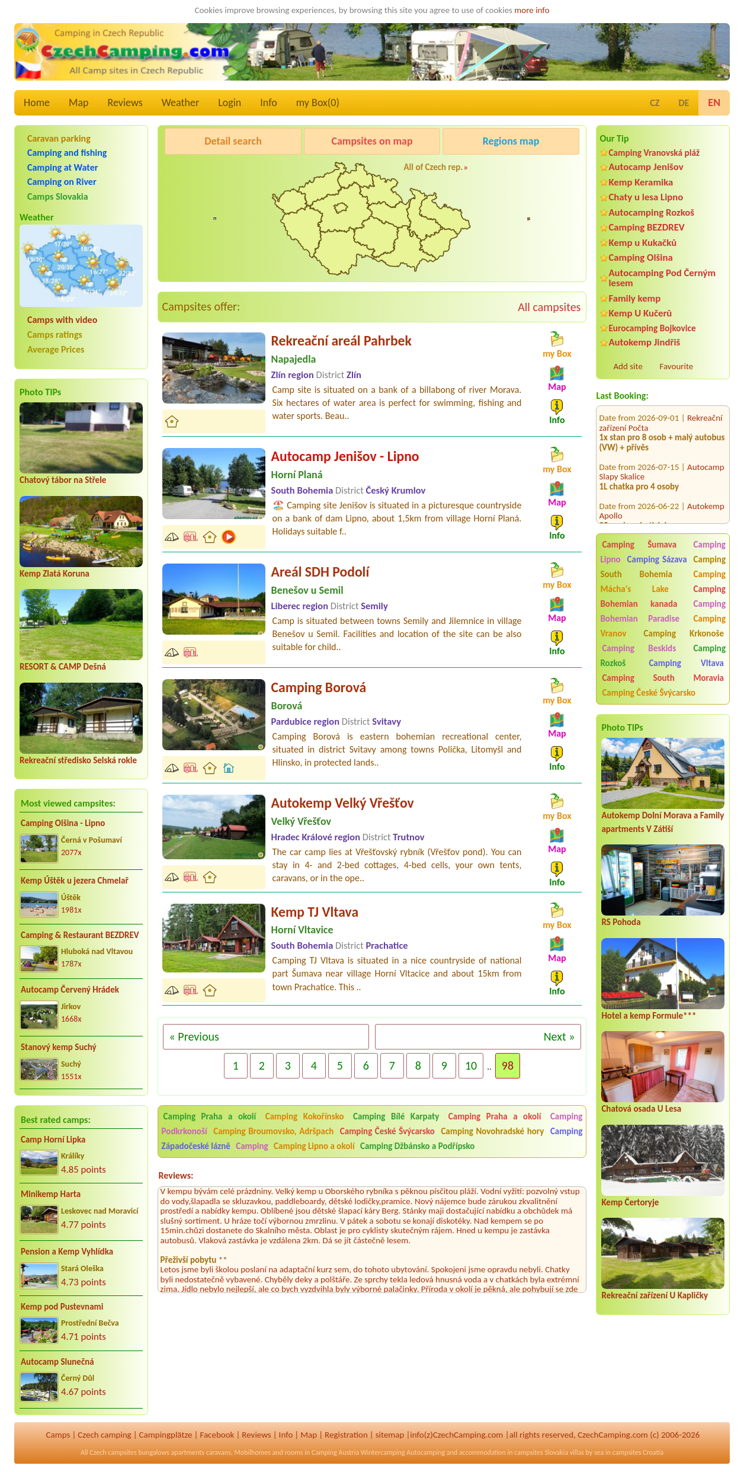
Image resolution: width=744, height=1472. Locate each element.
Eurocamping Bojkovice (651, 328)
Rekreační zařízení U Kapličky (654, 1295)
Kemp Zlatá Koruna (54, 573)
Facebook (217, 1434)
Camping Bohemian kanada (663, 596)
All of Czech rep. (433, 167)
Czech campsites (113, 1452)
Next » (559, 1036)
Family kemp (634, 298)
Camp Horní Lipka (53, 1139)
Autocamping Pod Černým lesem (662, 278)
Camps (58, 1434)
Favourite (676, 366)
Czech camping (104, 1434)
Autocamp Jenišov (645, 167)
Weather (180, 102)
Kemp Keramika (640, 182)
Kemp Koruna (506, 171)
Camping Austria (335, 1452)
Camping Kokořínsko (304, 1116)
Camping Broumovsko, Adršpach (273, 1131)
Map (78, 102)
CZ (654, 102)
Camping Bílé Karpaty (396, 1116)
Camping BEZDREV (646, 227)
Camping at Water (62, 167)
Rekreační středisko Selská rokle (78, 760)
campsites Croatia (637, 1452)
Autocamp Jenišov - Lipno (345, 456)
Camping (253, 1146)
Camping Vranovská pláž (654, 152)
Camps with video (62, 319)
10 (471, 1065)
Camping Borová (319, 687)
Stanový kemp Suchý (59, 1047)
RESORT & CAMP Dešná (63, 666)
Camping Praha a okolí (209, 1116)
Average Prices (55, 349)
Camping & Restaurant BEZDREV (80, 935)
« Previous (194, 1036)
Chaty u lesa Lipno (645, 197)
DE (683, 102)
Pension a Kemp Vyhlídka (67, 1251)
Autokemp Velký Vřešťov (342, 802)
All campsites (549, 307)
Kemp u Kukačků (642, 242)
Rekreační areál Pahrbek (341, 340)
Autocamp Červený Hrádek (70, 989)
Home (37, 102)
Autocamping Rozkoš (651, 212)
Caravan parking (59, 138)
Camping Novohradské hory (492, 1131)
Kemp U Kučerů (640, 313)
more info (531, 10)
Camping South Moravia (663, 678)
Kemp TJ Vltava (315, 911)
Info (268, 102)
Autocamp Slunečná (57, 1361)
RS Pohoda (620, 922)
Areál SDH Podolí (320, 571)
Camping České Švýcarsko (648, 692)
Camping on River (62, 181)
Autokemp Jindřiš (644, 342)
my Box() (317, 102)
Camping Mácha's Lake (663, 581)
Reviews (125, 102)
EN (714, 102)
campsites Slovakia (541, 1452)
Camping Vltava (686, 663)
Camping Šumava (639, 544)
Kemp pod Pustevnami (62, 1306)
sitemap (390, 1434)
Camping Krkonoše (684, 633)
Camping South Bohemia (663, 567)
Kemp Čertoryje (630, 1202)
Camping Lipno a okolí (314, 1146)
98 (508, 1065)
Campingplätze (166, 1434)
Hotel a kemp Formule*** (648, 1015)
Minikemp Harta (51, 1194)
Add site (627, 366)
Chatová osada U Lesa (641, 1108)
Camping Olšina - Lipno (63, 823)
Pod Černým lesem (202, 171)
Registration (346, 1434)
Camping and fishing (67, 152)
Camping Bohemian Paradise (663, 611)
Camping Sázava (657, 559)
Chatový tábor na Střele (63, 480)
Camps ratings (54, 334)
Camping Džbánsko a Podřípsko (417, 1146)
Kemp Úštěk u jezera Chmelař (75, 880)
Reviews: (176, 1175)
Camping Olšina (640, 257)
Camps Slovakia (57, 196)
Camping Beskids (639, 648)
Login (229, 102)
